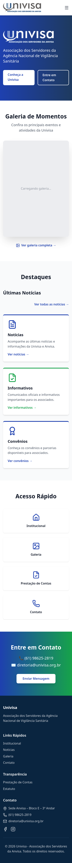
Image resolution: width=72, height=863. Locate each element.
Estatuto (9, 789)
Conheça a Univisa (15, 77)
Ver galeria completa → (36, 245)
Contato (9, 762)
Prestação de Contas (17, 782)
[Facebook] (5, 829)
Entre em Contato (49, 77)
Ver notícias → (18, 354)
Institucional (12, 743)
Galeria (8, 756)
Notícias (9, 750)
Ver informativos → (22, 407)
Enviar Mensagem (36, 678)
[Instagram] (13, 829)
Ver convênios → (20, 461)
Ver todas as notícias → (51, 304)
